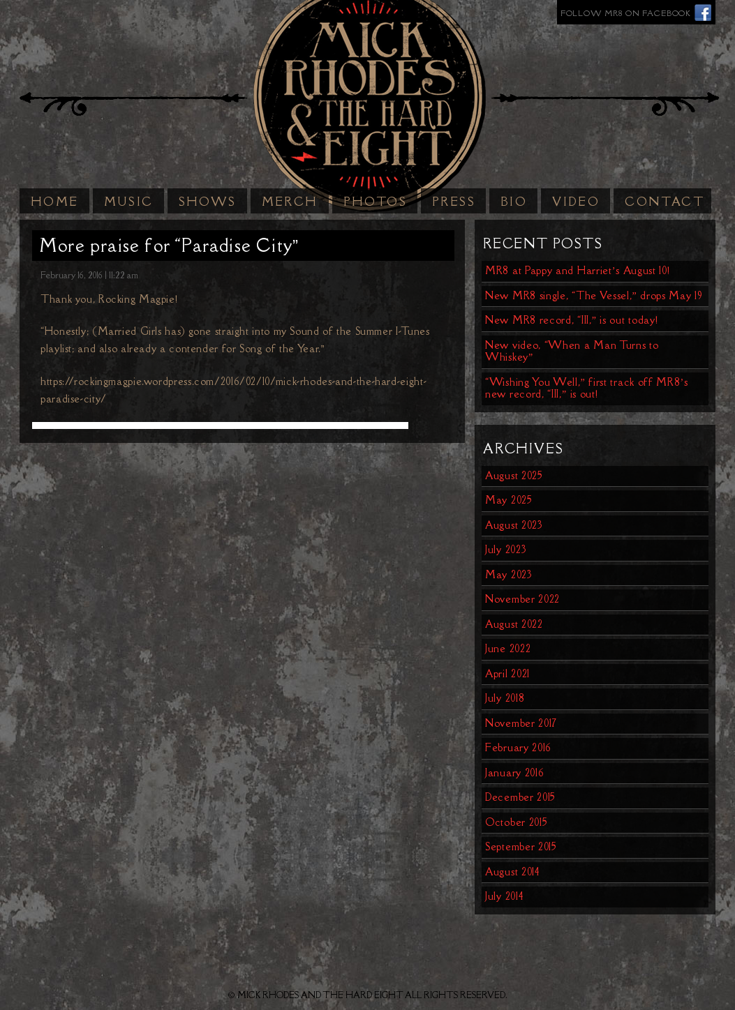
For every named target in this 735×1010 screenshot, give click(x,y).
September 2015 (521, 846)
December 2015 (520, 797)
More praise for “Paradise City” (169, 245)
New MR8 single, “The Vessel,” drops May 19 (594, 295)
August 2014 (512, 871)
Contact (664, 201)
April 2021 (507, 673)
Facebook (703, 12)
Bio (513, 201)
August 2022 (514, 624)
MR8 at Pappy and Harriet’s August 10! (577, 270)
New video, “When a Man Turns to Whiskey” (572, 351)
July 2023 (505, 549)
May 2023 (509, 574)
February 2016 (518, 747)
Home (55, 201)
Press (453, 201)
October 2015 (516, 822)
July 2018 (504, 697)
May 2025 (509, 499)
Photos (375, 201)
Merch (290, 201)
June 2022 (507, 648)
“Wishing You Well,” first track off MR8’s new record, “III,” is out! (586, 388)
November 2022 (522, 598)
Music (129, 201)
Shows (208, 201)
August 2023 (514, 525)
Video (576, 201)
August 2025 (514, 475)
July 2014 (504, 896)
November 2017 (521, 723)
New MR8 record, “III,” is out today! (571, 319)
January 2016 (514, 772)
